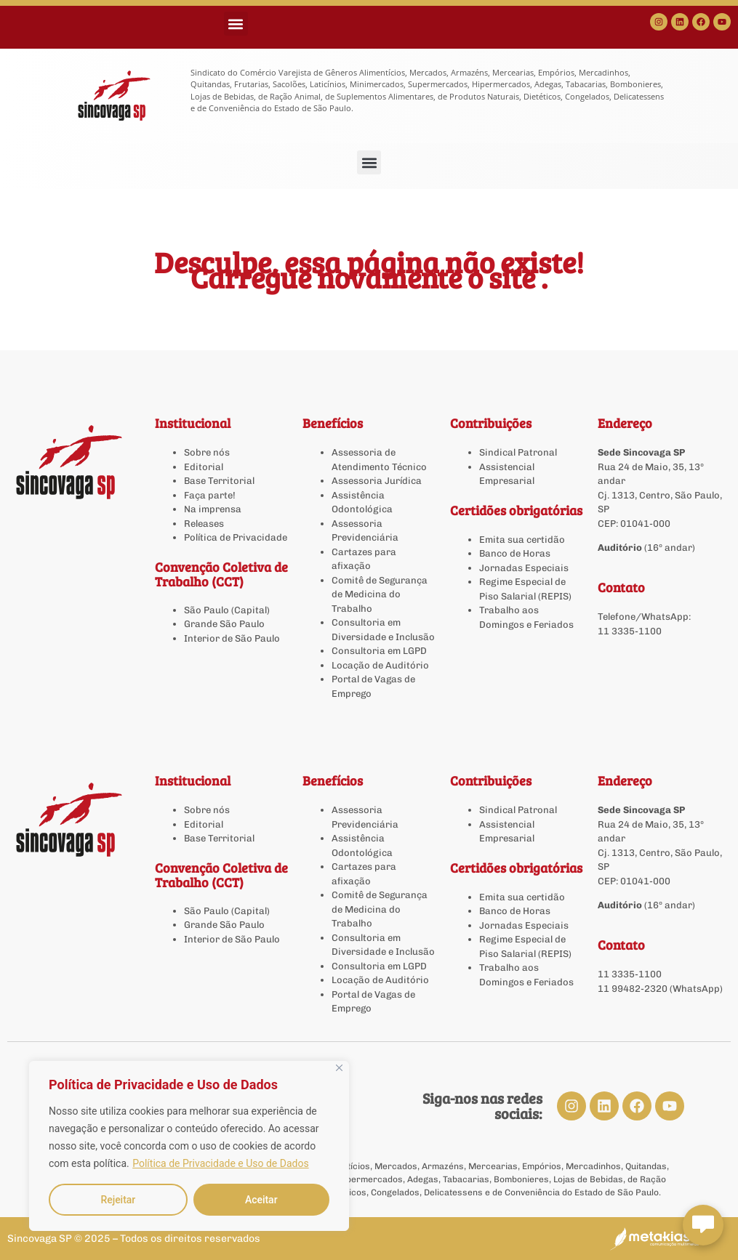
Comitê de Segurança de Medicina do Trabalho (380, 594)
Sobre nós (207, 452)
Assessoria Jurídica (377, 480)
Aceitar (261, 1200)
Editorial (203, 466)
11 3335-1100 (630, 631)
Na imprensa (212, 509)
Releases (204, 523)
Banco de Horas (514, 553)
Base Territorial (219, 480)
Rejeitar (117, 1200)
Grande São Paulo (224, 623)
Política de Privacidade (235, 537)
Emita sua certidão (522, 539)
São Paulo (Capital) (227, 610)
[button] (236, 24)
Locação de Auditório (380, 665)
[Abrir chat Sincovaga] (703, 1225)
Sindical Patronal (518, 452)
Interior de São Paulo (232, 638)
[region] (189, 1146)
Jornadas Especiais (524, 567)
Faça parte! (210, 495)
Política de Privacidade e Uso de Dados (220, 1163)
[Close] (339, 1068)
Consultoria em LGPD (379, 650)
